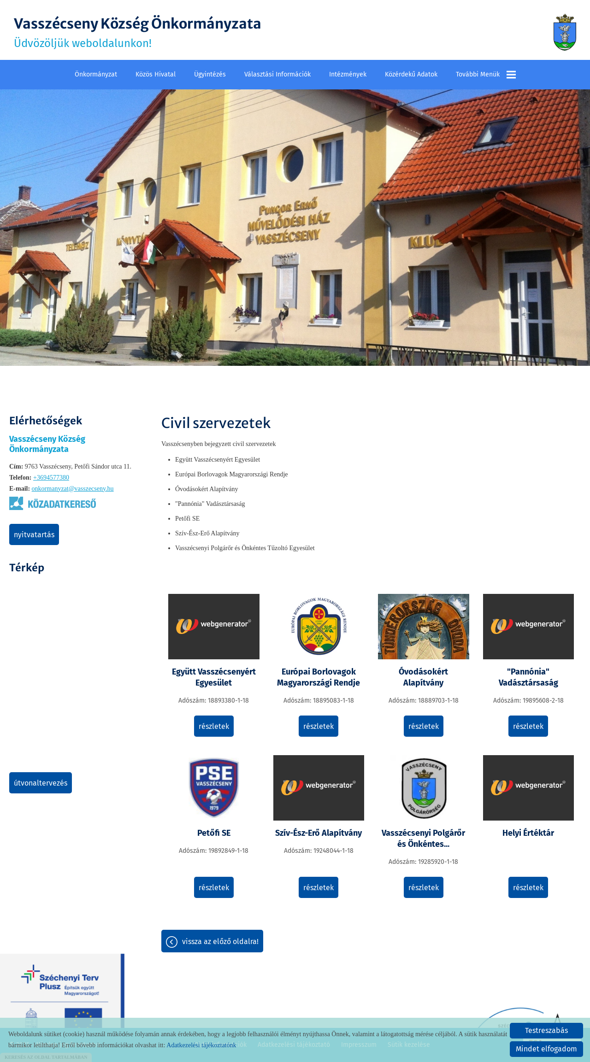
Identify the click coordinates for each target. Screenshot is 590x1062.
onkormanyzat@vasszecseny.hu (73, 488)
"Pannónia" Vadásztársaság (528, 677)
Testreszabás (546, 1030)
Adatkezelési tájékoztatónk (201, 1045)
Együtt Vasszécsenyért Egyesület (214, 677)
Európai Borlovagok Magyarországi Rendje (318, 677)
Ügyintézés (210, 74)
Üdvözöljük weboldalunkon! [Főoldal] (137, 32)
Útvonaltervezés (40, 783)
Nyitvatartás (34, 534)
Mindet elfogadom (546, 1048)
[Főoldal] (565, 32)
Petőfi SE (213, 833)
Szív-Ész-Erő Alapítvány (318, 833)
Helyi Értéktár (528, 833)
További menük (486, 74)
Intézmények (347, 74)
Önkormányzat (96, 74)
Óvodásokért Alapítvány (423, 677)
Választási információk (277, 74)
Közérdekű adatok (411, 74)
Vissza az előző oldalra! (220, 941)
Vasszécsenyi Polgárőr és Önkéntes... (423, 838)
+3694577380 (51, 477)
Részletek (214, 726)
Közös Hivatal (156, 74)
